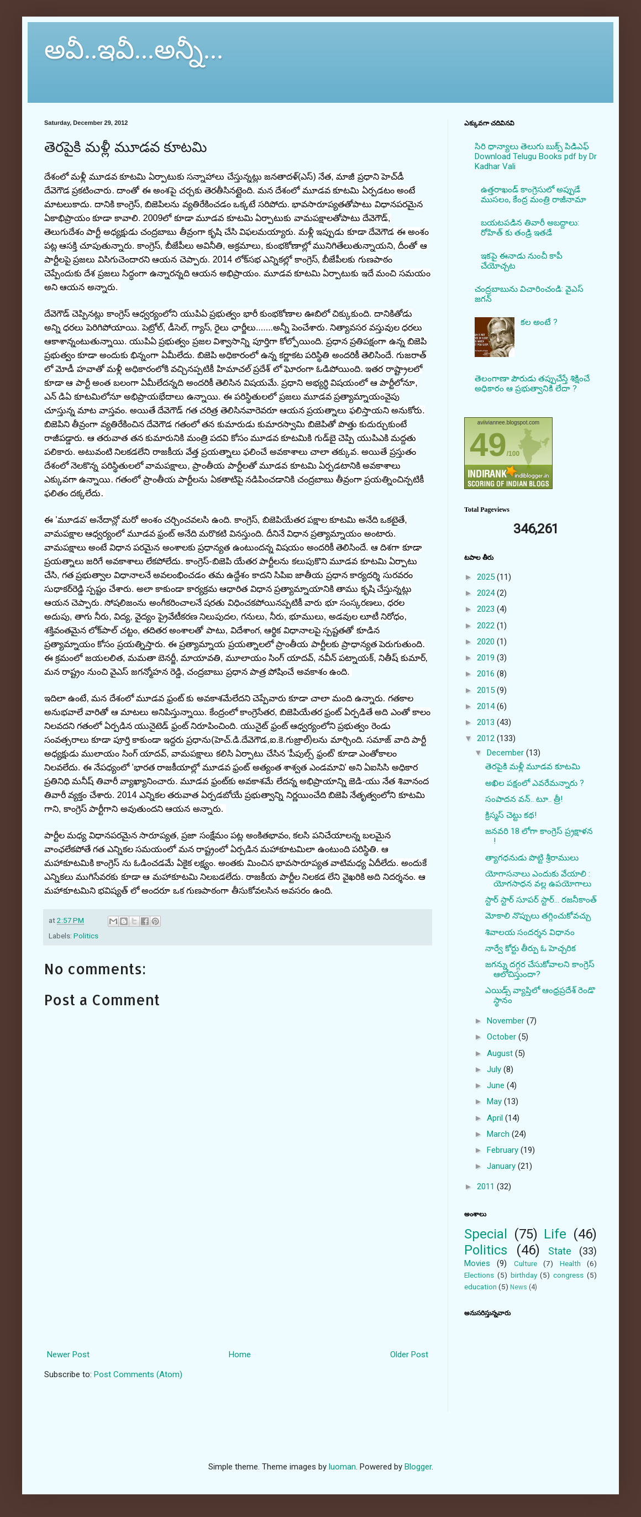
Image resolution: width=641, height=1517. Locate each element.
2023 (487, 609)
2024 (487, 593)
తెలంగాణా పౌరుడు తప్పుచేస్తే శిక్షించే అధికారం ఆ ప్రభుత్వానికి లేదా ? (532, 383)
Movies (477, 1263)
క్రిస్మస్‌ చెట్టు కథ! (511, 815)
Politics (85, 935)
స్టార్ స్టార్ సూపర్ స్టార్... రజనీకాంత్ (541, 900)
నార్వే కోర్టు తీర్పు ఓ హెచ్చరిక (530, 948)
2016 (487, 674)
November (507, 1021)
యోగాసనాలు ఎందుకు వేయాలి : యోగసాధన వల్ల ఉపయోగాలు (538, 879)
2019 (487, 658)
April (496, 1118)
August (501, 1053)
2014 (487, 706)
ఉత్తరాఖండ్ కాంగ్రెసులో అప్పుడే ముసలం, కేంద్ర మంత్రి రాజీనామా (533, 194)
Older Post (409, 1354)
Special (485, 1234)
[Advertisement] (237, 1297)
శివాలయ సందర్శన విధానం (530, 932)
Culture (525, 1263)
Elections (479, 1275)
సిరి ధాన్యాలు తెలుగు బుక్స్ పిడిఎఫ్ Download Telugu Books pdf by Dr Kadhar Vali (536, 156)
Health (570, 1263)
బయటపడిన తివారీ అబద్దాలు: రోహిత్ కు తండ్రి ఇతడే (530, 228)
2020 (487, 642)
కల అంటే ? (539, 322)
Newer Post (68, 1354)
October (502, 1037)
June (497, 1085)
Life (555, 1234)
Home (240, 1354)
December (506, 753)
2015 (487, 690)
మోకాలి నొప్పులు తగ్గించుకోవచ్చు (538, 916)
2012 (487, 738)
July (495, 1069)
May (495, 1101)
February (504, 1150)
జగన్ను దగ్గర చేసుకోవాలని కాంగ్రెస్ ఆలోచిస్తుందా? (540, 969)
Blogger (418, 1467)
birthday (524, 1275)
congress (568, 1275)
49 (488, 444)
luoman (342, 1467)
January (502, 1166)
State (559, 1251)
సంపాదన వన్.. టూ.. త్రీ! (524, 799)
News (518, 1287)
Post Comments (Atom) (138, 1374)
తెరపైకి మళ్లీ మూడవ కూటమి (532, 766)
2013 (487, 722)
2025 (487, 577)
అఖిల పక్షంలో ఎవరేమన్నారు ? (534, 783)
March (499, 1134)
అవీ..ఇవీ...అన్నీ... (133, 49)
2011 (487, 1186)
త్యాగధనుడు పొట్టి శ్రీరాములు (532, 858)
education (480, 1286)
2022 (487, 626)
